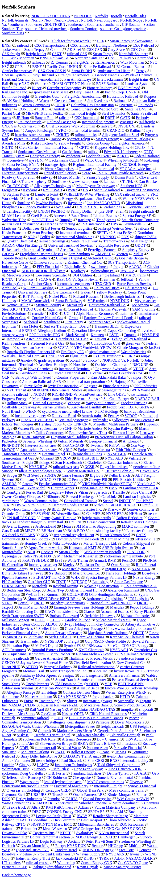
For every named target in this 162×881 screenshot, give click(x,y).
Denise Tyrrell (118, 773)
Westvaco (25, 279)
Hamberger (126, 837)
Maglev (69, 565)
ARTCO (31, 667)
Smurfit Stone (12, 548)
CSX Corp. (139, 50)
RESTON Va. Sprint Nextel (77, 279)
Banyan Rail (44, 118)
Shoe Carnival (141, 492)
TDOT (61, 582)
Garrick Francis (107, 75)
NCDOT (39, 394)
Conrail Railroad (80, 309)
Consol (23, 603)
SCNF (67, 428)
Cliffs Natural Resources (108, 714)
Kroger (12, 475)
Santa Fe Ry (123, 233)
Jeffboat (127, 279)
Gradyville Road (77, 620)
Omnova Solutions (48, 262)
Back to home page (16, 875)
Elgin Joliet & (75, 267)
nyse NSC (21, 84)
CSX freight (11, 54)
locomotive (15, 160)
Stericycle (65, 803)
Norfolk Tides (135, 16)
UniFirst (75, 522)
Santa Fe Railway (68, 301)
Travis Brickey (105, 743)
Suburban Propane (93, 803)
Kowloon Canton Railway (26, 509)
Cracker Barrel (66, 850)
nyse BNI (36, 160)
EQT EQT (79, 582)
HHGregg (115, 846)
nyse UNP (105, 211)
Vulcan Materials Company (115, 807)
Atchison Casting (100, 258)
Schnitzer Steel (100, 322)
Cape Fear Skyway (88, 769)
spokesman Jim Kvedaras (98, 199)
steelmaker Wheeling (135, 841)
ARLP (67, 450)
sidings (44, 462)
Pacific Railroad (14, 88)
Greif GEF (150, 505)
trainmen (126, 313)
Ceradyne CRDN (58, 790)
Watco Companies (36, 105)
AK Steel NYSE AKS (18, 535)
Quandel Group (13, 514)
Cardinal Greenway (47, 403)
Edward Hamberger (81, 497)
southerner (76, 24)
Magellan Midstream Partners (115, 424)
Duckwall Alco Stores (18, 714)
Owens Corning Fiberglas (21, 497)
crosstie (38, 313)
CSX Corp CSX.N (52, 71)
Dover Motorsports (129, 722)
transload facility (19, 211)
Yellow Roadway (109, 292)
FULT (58, 718)
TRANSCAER (73, 445)
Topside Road (12, 258)
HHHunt (135, 514)
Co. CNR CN (77, 424)
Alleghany (121, 420)
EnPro (28, 701)
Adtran (83, 807)
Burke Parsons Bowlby (134, 284)
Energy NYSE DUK (70, 846)
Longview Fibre (61, 492)
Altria (35, 807)
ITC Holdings (108, 411)
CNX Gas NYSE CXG (123, 829)
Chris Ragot (55, 356)
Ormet (74, 318)
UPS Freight (139, 726)
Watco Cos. (93, 160)
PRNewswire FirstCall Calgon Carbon (124, 437)
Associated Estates (114, 611)
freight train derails (96, 518)
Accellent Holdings (53, 365)
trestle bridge (46, 760)
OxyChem (48, 714)
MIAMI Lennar (13, 216)
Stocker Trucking (134, 403)
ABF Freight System (117, 548)
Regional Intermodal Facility (94, 164)
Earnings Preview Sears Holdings (79, 607)
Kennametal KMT (82, 548)
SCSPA (63, 348)
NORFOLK (83, 16)
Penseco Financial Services (132, 680)
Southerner (33, 24)
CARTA (72, 799)
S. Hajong (118, 382)
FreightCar (81, 62)
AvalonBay (84, 833)
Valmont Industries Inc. (84, 509)
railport (136, 377)
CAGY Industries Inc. (61, 611)
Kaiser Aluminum (38, 697)
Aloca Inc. (100, 671)
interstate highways (97, 701)
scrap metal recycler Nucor (74, 535)
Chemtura (151, 803)
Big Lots (96, 475)
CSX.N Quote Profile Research (120, 173)
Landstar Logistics (137, 497)
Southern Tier (12, 29)
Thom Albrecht (119, 820)
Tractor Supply (50, 701)
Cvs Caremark (64, 292)
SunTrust (9, 752)
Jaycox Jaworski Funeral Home (44, 663)
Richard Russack (86, 296)
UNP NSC (108, 237)
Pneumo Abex (97, 748)
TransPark (59, 795)
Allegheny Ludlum (51, 331)
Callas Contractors (50, 433)
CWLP (60, 752)
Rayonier (75, 203)
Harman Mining (117, 539)
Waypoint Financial (101, 403)
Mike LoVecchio (65, 543)
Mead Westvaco (55, 829)
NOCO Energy (86, 837)
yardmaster (10, 501)
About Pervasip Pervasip (63, 633)
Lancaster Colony (139, 531)
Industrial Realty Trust (33, 858)
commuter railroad (35, 718)
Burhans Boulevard (64, 616)
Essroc (154, 633)
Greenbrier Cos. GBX (72, 339)
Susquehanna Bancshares (26, 654)
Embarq (142, 795)
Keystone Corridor (142, 207)
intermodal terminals (75, 233)
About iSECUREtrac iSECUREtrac (54, 599)
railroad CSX (77, 54)
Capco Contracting (122, 331)
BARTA (123, 156)
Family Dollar (81, 211)
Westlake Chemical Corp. (21, 356)
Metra (66, 526)
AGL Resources (14, 650)
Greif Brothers (39, 258)
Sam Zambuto (79, 254)
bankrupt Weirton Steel (115, 228)
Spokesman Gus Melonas (37, 152)
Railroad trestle (30, 122)
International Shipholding (75, 237)
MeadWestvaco (18, 275)
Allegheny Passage (20, 692)
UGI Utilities (82, 275)
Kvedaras (30, 190)
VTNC (7, 603)
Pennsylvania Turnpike (59, 518)
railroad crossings (52, 241)
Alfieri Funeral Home (85, 590)
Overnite (126, 105)
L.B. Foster (56, 773)
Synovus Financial (142, 786)
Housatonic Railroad (122, 96)
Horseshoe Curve (15, 262)
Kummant (54, 594)
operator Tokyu (78, 139)
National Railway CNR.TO (110, 603)
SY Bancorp (58, 573)
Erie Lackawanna (110, 79)
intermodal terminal (87, 130)
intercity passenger (43, 565)
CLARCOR (136, 552)
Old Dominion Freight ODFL (77, 684)
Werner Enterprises (59, 169)
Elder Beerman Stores (81, 399)
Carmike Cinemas (90, 637)
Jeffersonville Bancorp (24, 778)
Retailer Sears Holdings (139, 522)
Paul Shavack (71, 760)
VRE (108, 684)
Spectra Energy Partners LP (106, 577)
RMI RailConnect (59, 807)
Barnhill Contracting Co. (20, 611)
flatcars (27, 484)
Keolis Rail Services (17, 629)
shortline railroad (15, 394)
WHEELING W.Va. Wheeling (86, 194)
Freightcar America (130, 143)
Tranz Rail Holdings (121, 573)
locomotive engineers (73, 284)
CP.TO (140, 147)
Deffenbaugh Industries (122, 296)
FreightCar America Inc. (82, 96)
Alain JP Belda (88, 688)
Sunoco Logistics (79, 228)
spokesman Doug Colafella (22, 773)
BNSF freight (12, 369)
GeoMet (47, 552)
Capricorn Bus (43, 833)
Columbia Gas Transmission (92, 105)
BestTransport (91, 820)
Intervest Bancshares (40, 445)
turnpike (127, 709)
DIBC (36, 812)
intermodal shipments (98, 122)
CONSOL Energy (135, 164)
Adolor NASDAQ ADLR (133, 858)
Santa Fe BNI (81, 71)
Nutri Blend (11, 411)
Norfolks (101, 16)
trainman (8, 829)
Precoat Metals (101, 658)
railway (46, 177)
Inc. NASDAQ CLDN (19, 705)
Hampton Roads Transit (70, 505)
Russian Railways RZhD (60, 705)
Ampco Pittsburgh (39, 130)
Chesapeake (82, 778)
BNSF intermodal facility (129, 760)
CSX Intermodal (87, 118)
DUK (6, 799)
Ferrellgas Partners (102, 250)
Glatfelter (94, 462)
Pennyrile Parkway (58, 667)
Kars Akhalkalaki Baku (108, 377)
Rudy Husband (42, 75)
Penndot (53, 799)
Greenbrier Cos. (47, 96)
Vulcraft (135, 458)
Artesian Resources (76, 739)
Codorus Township (143, 688)
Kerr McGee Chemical (127, 637)
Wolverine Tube (14, 220)
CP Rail (21, 67)
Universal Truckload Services (70, 245)
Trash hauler (29, 641)
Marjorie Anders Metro (74, 731)
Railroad (119, 101)
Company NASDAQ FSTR (40, 480)
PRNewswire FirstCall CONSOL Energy (117, 646)
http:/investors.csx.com (32, 135)
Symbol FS (72, 646)
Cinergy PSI (98, 480)
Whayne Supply (88, 854)
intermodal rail (47, 79)
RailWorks (117, 445)
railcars (143, 228)
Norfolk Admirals (15, 20)
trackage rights (56, 164)
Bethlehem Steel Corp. (24, 590)
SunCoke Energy (116, 399)
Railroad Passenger (61, 122)
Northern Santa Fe (88, 58)
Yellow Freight (69, 143)
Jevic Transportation (63, 386)
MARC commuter (135, 526)
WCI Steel (31, 475)
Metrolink (39, 586)
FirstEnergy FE (72, 352)
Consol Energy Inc (97, 799)
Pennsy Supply (98, 177)
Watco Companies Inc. (41, 501)
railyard (106, 126)
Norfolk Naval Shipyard (99, 20)
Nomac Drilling (18, 305)
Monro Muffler (69, 177)
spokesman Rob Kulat (39, 739)
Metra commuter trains (126, 790)
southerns (112, 24)
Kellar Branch (119, 475)
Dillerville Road (64, 416)
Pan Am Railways (77, 79)
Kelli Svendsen (13, 343)
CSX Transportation (49, 45)
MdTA (138, 254)
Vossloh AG (146, 484)
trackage (84, 220)
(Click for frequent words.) (71, 41)
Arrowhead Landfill (86, 407)
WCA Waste (140, 390)
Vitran (83, 492)
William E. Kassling (38, 288)
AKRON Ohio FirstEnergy (22, 245)
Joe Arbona (140, 305)
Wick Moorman (132, 62)
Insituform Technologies (73, 765)
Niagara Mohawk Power (94, 654)
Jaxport (7, 607)
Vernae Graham (54, 407)
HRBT (39, 603)
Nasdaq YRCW (61, 709)
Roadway (78, 271)
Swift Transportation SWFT (23, 616)
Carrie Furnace (73, 475)
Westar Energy (13, 709)
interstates (129, 743)
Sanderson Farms (131, 658)
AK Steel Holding (20, 101)
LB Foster (52, 228)
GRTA (144, 407)
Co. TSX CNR (18, 186)
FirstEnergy (74, 322)
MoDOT (8, 450)
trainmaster (10, 543)
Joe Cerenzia (144, 420)
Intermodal (105, 169)
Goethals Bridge (131, 258)
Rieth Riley (60, 769)
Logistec (90, 386)
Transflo (118, 492)
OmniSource (120, 565)
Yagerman (54, 309)
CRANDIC (115, 130)
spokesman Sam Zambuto (123, 556)
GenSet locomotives (17, 71)
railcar (64, 118)
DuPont (100, 339)
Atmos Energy (17, 569)
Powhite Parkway (49, 203)
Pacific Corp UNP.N (62, 67)
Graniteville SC (135, 224)
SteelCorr (126, 850)
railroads (38, 62)
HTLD (125, 697)
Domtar (62, 539)
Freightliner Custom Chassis (41, 254)
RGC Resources (132, 824)
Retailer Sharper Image (110, 816)
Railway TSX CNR (73, 288)
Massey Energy (107, 139)
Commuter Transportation (21, 722)
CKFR (40, 620)
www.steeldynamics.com (81, 569)
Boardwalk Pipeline (17, 854)
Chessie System (14, 75)
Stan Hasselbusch (68, 462)
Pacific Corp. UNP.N (121, 92)
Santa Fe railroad (107, 190)
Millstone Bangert (15, 620)
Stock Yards (11, 684)
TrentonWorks (114, 241)
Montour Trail (33, 671)
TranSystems (106, 220)
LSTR (114, 335)
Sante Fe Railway (84, 241)
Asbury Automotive (140, 624)
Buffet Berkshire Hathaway (22, 573)
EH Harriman (52, 531)
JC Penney (75, 480)
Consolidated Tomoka (80, 501)
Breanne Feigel (53, 454)
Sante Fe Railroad (97, 67)
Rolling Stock (17, 403)
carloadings (113, 207)
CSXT (57, 54)
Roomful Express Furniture (52, 650)
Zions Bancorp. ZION (125, 769)
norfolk (116, 16)
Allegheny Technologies (52, 186)
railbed (93, 152)
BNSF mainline (91, 488)
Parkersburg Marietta (94, 450)
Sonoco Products (37, 207)
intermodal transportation (86, 382)
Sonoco (40, 769)
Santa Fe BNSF (137, 109)
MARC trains (135, 275)
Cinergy (25, 765)
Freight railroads (141, 211)
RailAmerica (105, 62)
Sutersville (126, 701)
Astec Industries (38, 339)
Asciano (74, 841)
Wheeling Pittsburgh (123, 160)
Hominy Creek (36, 543)
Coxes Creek (149, 471)
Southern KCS (131, 186)
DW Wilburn (25, 505)
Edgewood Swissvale (111, 369)
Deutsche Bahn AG (119, 471)
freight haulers (103, 697)
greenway (133, 343)
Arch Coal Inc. (71, 250)
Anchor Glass (41, 284)
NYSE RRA (38, 467)
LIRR (130, 356)
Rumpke (66, 220)
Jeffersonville (145, 539)
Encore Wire (114, 688)
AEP (31, 237)
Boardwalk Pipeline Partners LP (31, 352)
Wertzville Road (68, 514)
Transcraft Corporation (19, 454)
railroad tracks (86, 135)
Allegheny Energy (136, 250)
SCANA (44, 279)
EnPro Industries (107, 288)
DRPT (110, 118)
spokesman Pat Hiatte (114, 71)
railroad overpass (66, 467)
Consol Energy (82, 109)
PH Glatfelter (12, 582)
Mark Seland (75, 335)
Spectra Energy (61, 199)
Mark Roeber (60, 654)
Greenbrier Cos (145, 650)
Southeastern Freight (17, 462)
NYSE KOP (54, 641)
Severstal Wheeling (37, 441)
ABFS (55, 620)
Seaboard (31, 322)
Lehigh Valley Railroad (129, 339)
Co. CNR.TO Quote (133, 863)
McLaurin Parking (35, 752)
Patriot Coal (11, 113)
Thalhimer (77, 658)
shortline (23, 203)
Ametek (27, 360)
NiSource (53, 497)
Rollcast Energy (83, 752)
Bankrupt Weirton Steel (33, 377)
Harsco (55, 139)
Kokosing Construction (101, 586)
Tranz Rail (55, 522)
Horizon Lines (123, 433)
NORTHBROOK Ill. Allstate (43, 271)
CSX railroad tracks (130, 194)
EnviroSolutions (14, 313)
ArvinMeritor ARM (33, 607)
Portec (72, 190)
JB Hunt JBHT (88, 458)
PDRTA (50, 475)
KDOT (65, 833)
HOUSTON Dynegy (98, 850)
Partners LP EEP (14, 867)
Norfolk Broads (66, 20)
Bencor (97, 846)
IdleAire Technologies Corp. (40, 471)
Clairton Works (62, 488)
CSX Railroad (143, 45)
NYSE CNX (141, 569)
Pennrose (102, 722)
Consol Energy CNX (96, 863)
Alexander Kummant (123, 590)
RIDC (53, 313)
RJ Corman (59, 62)
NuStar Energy (144, 577)
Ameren (60, 216)
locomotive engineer (30, 416)
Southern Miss (13, 33)
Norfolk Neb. (41, 20)
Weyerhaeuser (145, 301)
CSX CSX (94, 50)
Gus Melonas (72, 152)
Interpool (14, 339)
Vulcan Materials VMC (113, 620)
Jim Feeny (77, 343)
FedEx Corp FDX (120, 407)
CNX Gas (9, 126)
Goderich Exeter (98, 156)
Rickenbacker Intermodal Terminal (28, 250)
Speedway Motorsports (67, 603)
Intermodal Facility (59, 147)
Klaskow (114, 509)
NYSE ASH (119, 650)
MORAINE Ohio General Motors (57, 390)
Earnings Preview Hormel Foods (108, 318)
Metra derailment (125, 803)
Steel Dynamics (113, 113)
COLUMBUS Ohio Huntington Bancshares (100, 594)
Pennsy (113, 416)
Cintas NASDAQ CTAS (97, 709)
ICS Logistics (138, 599)
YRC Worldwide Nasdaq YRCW (107, 484)
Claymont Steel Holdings (70, 437)
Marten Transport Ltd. (100, 543)
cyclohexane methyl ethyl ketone (67, 411)
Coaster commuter (140, 509)
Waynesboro (29, 782)
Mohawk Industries (135, 616)
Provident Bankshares (54, 854)
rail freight (147, 122)
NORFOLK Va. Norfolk (120, 360)
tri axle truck (16, 807)
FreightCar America (74, 75)
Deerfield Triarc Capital (52, 735)
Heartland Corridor (16, 79)
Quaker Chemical (20, 241)
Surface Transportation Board (66, 326)
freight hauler (36, 54)
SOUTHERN (55, 24)
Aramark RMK (104, 560)
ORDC (142, 603)
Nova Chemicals (40, 369)
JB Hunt (23, 118)
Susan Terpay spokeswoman (131, 41)
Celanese (32, 169)
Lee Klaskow (34, 199)
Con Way (138, 445)
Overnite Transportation (20, 173)
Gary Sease (116, 50)
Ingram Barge (115, 569)
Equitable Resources (113, 245)
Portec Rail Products (29, 139)
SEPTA (102, 233)
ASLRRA (9, 484)
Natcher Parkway (138, 139)
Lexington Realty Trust (53, 816)
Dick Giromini (64, 820)
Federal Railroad (147, 156)
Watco (44, 101)
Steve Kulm (33, 386)
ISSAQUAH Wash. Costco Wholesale (30, 726)
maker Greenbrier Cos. (126, 373)
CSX (100, 41)
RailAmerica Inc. (15, 92)
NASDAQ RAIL (147, 399)
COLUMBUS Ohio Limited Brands (96, 718)
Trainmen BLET (106, 326)
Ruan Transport (33, 437)
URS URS (38, 795)
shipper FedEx (146, 237)
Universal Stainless (32, 292)
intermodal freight (82, 113)
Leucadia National (66, 373)
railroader (100, 420)
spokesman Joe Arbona (34, 348)
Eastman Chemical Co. (84, 262)
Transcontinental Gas (18, 458)
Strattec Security (48, 305)
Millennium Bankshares (96, 824)
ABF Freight (140, 241)
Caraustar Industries (123, 462)
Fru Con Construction (23, 224)
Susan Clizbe (69, 552)
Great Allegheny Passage (84, 629)
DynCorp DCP (45, 569)
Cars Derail (10, 531)
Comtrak (44, 731)
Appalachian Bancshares (39, 450)
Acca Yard (63, 207)
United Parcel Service (60, 173)
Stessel (108, 501)
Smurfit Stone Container (140, 220)
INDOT (125, 501)
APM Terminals (37, 680)
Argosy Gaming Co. (17, 731)
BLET (56, 509)
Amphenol (131, 441)
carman (109, 279)
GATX (125, 118)
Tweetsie (97, 445)
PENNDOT (10, 445)
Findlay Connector (105, 624)
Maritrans (9, 228)
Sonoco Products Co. (130, 705)
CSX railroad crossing (135, 654)
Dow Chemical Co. (130, 663)
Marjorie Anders (90, 428)
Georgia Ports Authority (115, 731)
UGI (67, 313)
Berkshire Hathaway (99, 616)
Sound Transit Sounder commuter (80, 680)
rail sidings (49, 692)
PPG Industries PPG (44, 335)
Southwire (35, 637)
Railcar (7, 109)
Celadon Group (98, 143)
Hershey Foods (50, 424)
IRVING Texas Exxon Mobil (23, 488)
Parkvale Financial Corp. (21, 633)
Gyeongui (9, 556)
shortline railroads (15, 658)
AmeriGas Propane (128, 582)
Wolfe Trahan (77, 560)
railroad (23, 45)
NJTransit (47, 458)
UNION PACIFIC (51, 211)
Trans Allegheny (33, 182)
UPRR (60, 105)
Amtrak (59, 109)
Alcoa (26, 267)
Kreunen (97, 335)
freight (118, 267)
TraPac (85, 292)
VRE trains (96, 301)
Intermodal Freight (108, 786)
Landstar (110, 182)
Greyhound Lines (34, 373)
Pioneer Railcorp (99, 88)
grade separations (51, 360)
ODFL (24, 748)
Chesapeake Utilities (86, 454)
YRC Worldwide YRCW (92, 348)
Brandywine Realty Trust (88, 433)
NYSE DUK (119, 301)
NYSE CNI (126, 126)
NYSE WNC (40, 514)
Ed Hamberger (136, 288)
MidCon (135, 846)
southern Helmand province (46, 29)
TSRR (104, 858)
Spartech (100, 492)
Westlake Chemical (139, 75)
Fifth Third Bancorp (131, 450)
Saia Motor (29, 326)
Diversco (136, 782)
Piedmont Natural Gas (47, 343)
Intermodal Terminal (74, 369)
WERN (31, 411)
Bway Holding (74, 624)
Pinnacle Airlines (116, 386)
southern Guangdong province (123, 29)
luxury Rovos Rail (128, 671)
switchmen (99, 267)
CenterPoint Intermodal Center (25, 786)
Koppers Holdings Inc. (112, 147)
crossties (126, 122)
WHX (75, 577)
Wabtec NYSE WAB (138, 199)
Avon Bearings (43, 233)
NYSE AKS (115, 854)
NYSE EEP (115, 514)
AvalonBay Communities (126, 756)
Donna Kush (124, 177)
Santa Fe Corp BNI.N (23, 164)
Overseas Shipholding (23, 790)
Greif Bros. (39, 216)
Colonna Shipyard (136, 543)
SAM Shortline (143, 309)
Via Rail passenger (73, 420)
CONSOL (25, 109)
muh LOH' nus (43, 220)
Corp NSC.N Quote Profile (105, 641)
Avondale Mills (13, 143)
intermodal (145, 58)
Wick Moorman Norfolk (102, 552)
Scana (104, 752)
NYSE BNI (150, 335)
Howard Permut (144, 641)
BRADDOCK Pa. (122, 505)
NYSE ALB (114, 458)
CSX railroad (80, 45)
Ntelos (99, 505)
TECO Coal (32, 309)
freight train (11, 169)
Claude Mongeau (130, 348)
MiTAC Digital (46, 646)
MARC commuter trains (105, 782)
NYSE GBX (117, 454)
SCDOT (131, 416)
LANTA (43, 765)
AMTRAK (44, 803)
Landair (8, 765)
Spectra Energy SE (137, 216)
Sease (86, 173)
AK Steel (74, 50)
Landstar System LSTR (140, 488)
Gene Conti (31, 624)
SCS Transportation (122, 262)
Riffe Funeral (146, 565)
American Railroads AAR (41, 382)
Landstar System (137, 84)
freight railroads (14, 62)
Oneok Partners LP (87, 795)
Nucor (37, 88)
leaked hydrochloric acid (63, 782)
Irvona (135, 854)
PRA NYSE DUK (35, 560)
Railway (85, 169)
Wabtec (40, 84)
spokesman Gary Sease (50, 92)
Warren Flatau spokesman (37, 428)
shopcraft (146, 709)
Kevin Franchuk (14, 233)
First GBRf (95, 760)
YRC (62, 130)
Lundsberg (100, 582)
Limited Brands (105, 216)
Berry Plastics (144, 611)
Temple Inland (109, 275)
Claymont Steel (13, 795)
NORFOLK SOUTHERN (50, 16)
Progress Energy (14, 399)
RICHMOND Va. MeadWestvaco (77, 394)
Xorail (75, 360)
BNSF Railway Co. (54, 58)
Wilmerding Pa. (103, 271)
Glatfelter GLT (39, 582)
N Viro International (114, 833)
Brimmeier (29, 829)
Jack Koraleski (67, 858)
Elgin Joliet (78, 356)
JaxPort (154, 348)
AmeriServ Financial (125, 675)
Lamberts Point (46, 194)
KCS (44, 535)
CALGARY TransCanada (82, 756)
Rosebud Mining (65, 586)
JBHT (43, 109)
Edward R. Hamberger (121, 152)
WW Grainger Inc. (87, 829)
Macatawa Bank (96, 705)
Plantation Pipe (18, 646)
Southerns (94, 24)
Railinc (135, 130)
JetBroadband (45, 526)
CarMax (8, 254)
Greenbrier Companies (64, 88)
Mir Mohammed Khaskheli (77, 556)
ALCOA (135, 267)
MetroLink (75, 305)
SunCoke (59, 182)
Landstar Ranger (29, 522)
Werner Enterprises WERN (126, 692)
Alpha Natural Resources (95, 313)
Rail (43, 505)
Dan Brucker (148, 182)
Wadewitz (73, 156)
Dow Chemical (108, 739)
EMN (113, 488)
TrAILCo (127, 271)
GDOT (140, 245)
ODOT (138, 633)
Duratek (130, 335)
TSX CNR (103, 284)
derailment (52, 322)
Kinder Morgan (119, 795)
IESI (58, 560)
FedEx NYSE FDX (37, 556)
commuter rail (45, 748)
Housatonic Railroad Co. (107, 305)
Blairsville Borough (125, 735)
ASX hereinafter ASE (140, 586)
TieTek (127, 182)
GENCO (8, 663)
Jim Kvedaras (97, 101)
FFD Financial (48, 267)
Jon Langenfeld (92, 675)
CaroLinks (109, 497)
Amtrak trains (92, 416)
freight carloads (112, 726)
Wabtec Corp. (109, 109)
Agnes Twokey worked (45, 548)
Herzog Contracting (60, 224)
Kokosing (151, 160)
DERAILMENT (14, 586)
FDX (125, 237)
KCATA (140, 773)
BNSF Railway (119, 58)
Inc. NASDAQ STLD (103, 203)
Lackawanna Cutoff (64, 160)
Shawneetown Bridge (56, 743)
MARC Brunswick (35, 301)
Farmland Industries (86, 773)
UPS (114, 224)
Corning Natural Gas (47, 318)
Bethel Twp (55, 590)
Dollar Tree (30, 228)
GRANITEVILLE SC (37, 420)
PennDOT (129, 560)
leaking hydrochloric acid (52, 867)
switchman (139, 394)
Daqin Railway (51, 841)
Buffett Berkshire (129, 518)
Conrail (56, 50)
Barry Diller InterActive (39, 756)
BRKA (83, 743)
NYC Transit (16, 390)
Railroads (145, 105)
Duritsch (8, 846)
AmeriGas (14, 637)
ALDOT (51, 624)
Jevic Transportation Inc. (68, 671)
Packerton (9, 441)
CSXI (108, 837)
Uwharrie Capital (69, 258)
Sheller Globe (48, 629)
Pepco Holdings (142, 607)
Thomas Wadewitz (113, 309)
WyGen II (33, 594)
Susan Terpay (103, 54)
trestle (152, 514)
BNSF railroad (129, 88)
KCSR (90, 467)
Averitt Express (18, 526)
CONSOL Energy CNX (65, 812)
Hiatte (6, 203)
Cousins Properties (70, 377)
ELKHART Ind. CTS (49, 577)
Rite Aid (116, 812)
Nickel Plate (58, 296)
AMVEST (103, 254)
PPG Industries (145, 386)
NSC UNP (140, 365)
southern (16, 24)
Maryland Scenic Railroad (108, 633)
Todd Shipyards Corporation (118, 765)
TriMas (120, 752)
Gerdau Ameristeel (49, 658)
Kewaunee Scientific (51, 275)
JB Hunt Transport (107, 356)
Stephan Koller (18, 194)
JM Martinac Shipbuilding (96, 526)
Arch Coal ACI (60, 637)
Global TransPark (90, 790)
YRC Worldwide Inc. (136, 169)
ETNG (89, 858)
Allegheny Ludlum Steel (120, 135)
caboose (74, 403)
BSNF (37, 67)
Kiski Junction (42, 143)
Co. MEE (93, 514)
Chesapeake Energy (45, 156)
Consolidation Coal (105, 343)
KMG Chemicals (91, 650)
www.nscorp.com (85, 182)
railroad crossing (38, 863)
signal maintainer (102, 352)
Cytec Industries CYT (32, 850)
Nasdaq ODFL (73, 714)
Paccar (134, 718)
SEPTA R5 (96, 812)
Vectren (122, 254)
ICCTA (7, 279)
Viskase (23, 735)
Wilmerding (66, 863)
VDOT (138, 369)
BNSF (6, 45)
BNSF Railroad (108, 84)
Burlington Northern (111, 45)
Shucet (72, 701)
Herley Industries (29, 799)
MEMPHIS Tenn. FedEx (44, 113)
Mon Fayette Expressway (95, 186)
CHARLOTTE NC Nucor (70, 84)
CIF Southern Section (138, 24)
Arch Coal (9, 288)
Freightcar (9, 190)
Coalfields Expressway (19, 407)
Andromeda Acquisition (105, 599)
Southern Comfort (83, 29)
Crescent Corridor (68, 101)
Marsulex (117, 607)
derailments (11, 697)
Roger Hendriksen (114, 467)
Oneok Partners (37, 684)
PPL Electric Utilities (129, 480)
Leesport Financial (103, 441)
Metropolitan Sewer (80, 726)
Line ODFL (117, 394)
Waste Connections (16, 803)
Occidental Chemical (111, 365)
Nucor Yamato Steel (115, 535)
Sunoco (91, 360)
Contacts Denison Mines (81, 692)
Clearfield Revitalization (92, 663)
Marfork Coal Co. (86, 573)
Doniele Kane (142, 454)
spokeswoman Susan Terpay (23, 50)
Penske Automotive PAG (57, 484)
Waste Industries (133, 352)
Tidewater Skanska (90, 735)
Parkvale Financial (128, 748)
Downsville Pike (14, 833)
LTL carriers (11, 863)
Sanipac (68, 675)
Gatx (155, 773)
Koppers (150, 96)
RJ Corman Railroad (132, 67)
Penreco (145, 850)
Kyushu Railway (120, 428)
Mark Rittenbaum (45, 399)
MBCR (30, 531)
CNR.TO (62, 135)
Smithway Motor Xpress (38, 675)
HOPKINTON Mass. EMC (51, 824)
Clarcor (89, 611)
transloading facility (106, 531)
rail (120, 211)
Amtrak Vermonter (16, 760)
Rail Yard (37, 709)
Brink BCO (76, 531)
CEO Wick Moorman (18, 58)
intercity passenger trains (107, 390)
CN (85, 190)
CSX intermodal (93, 224)
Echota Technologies (17, 424)
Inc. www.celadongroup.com (130, 629)
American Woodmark (55, 688)
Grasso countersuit (101, 522)
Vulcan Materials (70, 441)
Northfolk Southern (133, 54)
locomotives (149, 271)
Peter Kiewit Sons (99, 841)
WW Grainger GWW (133, 799)
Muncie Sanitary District (122, 867)
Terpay (141, 71)
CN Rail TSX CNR (21, 518)
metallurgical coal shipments (68, 722)
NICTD (7, 147)
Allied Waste (71, 748)
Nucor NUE (11, 667)
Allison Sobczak (37, 539)
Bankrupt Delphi (92, 565)
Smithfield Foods (86, 539)
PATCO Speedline (33, 820)
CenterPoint (31, 126)
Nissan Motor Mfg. (35, 846)
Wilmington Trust (15, 769)
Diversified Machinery (71, 786)
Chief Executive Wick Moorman (70, 126)
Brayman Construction (142, 190)
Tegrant (145, 701)
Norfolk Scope (131, 20)
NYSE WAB (52, 190)
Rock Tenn (79, 216)
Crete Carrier (29, 147)
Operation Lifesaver (87, 331)
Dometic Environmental (114, 778)
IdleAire (27, 743)
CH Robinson (56, 778)
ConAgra (14, 492)
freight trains (138, 79)
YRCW (65, 458)
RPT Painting (33, 296)
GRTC (84, 147)
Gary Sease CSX (87, 92)
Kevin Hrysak (87, 867)
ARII (31, 552)
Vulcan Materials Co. (83, 471)
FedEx (45, 237)
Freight (73, 641)
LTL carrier (94, 373)
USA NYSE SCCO (72, 697)
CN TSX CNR (88, 207)
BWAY (82, 816)
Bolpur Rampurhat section (50, 837)
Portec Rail (34, 492)
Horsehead (81, 365)
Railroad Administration (96, 667)
